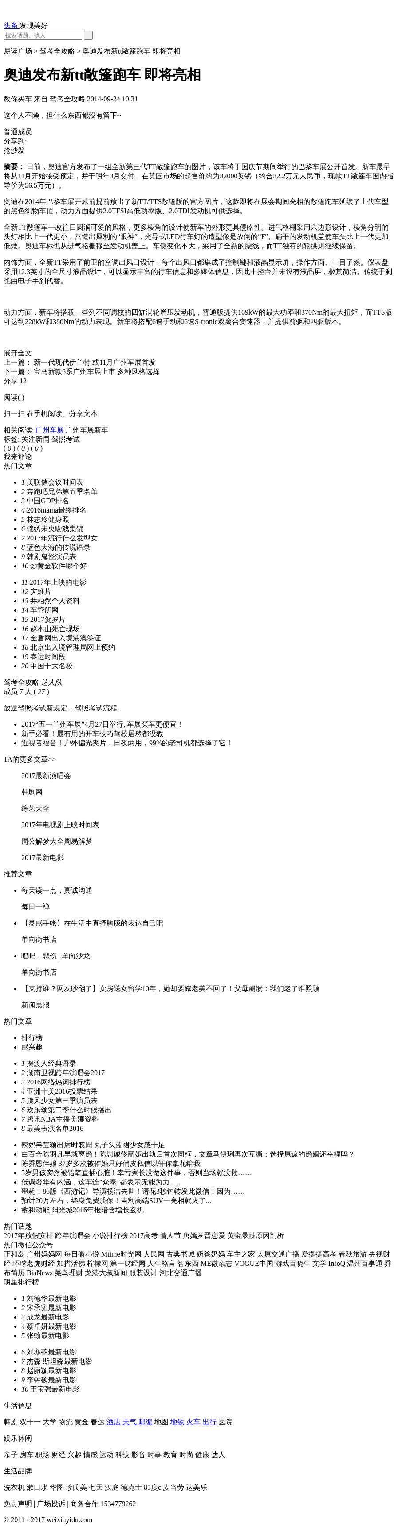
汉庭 (113, 1487)
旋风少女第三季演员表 (62, 1100)
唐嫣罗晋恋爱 (205, 1235)
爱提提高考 (320, 1254)
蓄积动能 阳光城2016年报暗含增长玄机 (82, 1210)
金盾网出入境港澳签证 (65, 638)
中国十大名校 (51, 666)
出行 (210, 1422)
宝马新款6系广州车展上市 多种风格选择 (97, 371)
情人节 (171, 1235)
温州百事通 (365, 1263)
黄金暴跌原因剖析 (255, 1235)
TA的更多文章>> (30, 759)
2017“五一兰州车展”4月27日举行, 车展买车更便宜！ (102, 724)
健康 (203, 1454)
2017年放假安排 (29, 1235)
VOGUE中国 (254, 1263)
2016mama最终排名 (57, 510)
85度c (153, 1487)
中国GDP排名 (48, 501)
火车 (194, 1422)
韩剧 (12, 1422)
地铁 (178, 1422)
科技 (123, 1454)
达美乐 (196, 1487)
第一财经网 (128, 1263)
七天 (97, 1487)
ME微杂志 (217, 1263)
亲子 (12, 1454)
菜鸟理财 (70, 1272)
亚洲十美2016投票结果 (62, 1091)
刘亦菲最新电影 (51, 1352)
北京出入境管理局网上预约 (72, 647)
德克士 (132, 1487)
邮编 (146, 1422)
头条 (12, 25)
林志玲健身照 (48, 519)
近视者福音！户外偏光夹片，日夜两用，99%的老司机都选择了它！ (127, 743)
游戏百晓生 (293, 1263)
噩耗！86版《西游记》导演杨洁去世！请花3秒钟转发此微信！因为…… (133, 1191)
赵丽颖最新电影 (51, 1370)
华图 (58, 1487)
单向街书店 (39, 939)
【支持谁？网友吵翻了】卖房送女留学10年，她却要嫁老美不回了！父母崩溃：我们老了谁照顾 (170, 988)
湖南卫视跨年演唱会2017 (66, 1072)
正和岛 (15, 1254)
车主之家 (242, 1254)
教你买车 (19, 99)
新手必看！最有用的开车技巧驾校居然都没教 (92, 733)
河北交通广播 (180, 1272)
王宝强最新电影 (55, 1389)
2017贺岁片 (48, 619)
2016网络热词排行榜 (59, 1082)
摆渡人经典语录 (51, 1063)
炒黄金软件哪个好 (58, 566)
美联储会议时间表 (55, 482)
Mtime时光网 (122, 1254)
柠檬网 (98, 1263)
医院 (225, 1422)
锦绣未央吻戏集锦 (55, 528)
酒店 (114, 1422)
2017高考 (145, 1235)
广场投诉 (52, 1504)
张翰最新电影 (48, 1335)
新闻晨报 (35, 1005)
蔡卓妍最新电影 (51, 1326)
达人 (218, 1454)
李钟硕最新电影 (51, 1380)
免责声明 (19, 1504)
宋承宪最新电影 (51, 1307)
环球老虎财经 (34, 1263)
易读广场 (19, 51)
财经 (59, 1454)
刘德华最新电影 (51, 1298)
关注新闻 (36, 439)
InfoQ (337, 1263)
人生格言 (162, 1263)
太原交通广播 (279, 1254)
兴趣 (75, 1454)
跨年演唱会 (73, 1235)
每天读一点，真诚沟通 (56, 890)
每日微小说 (82, 1254)
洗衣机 (15, 1487)
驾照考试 (65, 439)
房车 (27, 1454)
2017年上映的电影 (58, 582)
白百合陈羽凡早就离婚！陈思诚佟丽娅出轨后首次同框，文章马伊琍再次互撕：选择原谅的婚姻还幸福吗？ (188, 1154)
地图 (162, 1422)
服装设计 (144, 1272)
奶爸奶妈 (212, 1254)
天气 (130, 1422)
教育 (171, 1454)
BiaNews (41, 1272)
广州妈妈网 (45, 1254)
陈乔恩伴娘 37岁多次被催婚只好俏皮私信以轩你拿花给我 (111, 1163)
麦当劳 (174, 1487)
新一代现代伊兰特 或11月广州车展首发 (95, 362)
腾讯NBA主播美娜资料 (63, 1119)
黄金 (83, 1422)
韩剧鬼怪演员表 (51, 556)
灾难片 (40, 591)
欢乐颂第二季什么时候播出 (69, 1110)
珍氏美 (77, 1487)
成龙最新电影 (48, 1317)
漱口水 (38, 1487)
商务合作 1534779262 (103, 1504)
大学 (51, 1422)
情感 (91, 1454)
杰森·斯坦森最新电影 (59, 1361)
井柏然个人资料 (55, 601)
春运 (98, 1422)
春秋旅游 (354, 1254)
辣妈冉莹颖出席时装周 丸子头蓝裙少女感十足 (93, 1145)
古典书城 (181, 1254)
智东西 (189, 1263)
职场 (43, 1454)
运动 (107, 1454)
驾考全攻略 (58, 51)
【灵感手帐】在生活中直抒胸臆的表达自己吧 (92, 923)
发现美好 (34, 25)
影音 (139, 1454)
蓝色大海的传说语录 (59, 547)
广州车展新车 (87, 430)
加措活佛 (72, 1263)
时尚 (187, 1454)
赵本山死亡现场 (55, 628)
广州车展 (50, 430)
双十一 (31, 1422)
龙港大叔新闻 (107, 1272)
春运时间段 (48, 656)
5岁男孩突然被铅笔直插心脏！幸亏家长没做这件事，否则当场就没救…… (136, 1172)
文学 (320, 1263)
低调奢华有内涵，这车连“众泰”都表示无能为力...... (100, 1182)
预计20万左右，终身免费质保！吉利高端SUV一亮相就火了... (116, 1200)
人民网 (154, 1254)
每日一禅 (35, 906)
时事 (155, 1454)
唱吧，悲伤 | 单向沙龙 (55, 956)
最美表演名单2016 (55, 1128)
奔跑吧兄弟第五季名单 (62, 491)
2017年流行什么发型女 (62, 538)
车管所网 (44, 610)
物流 (67, 1422)
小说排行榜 (111, 1235)
